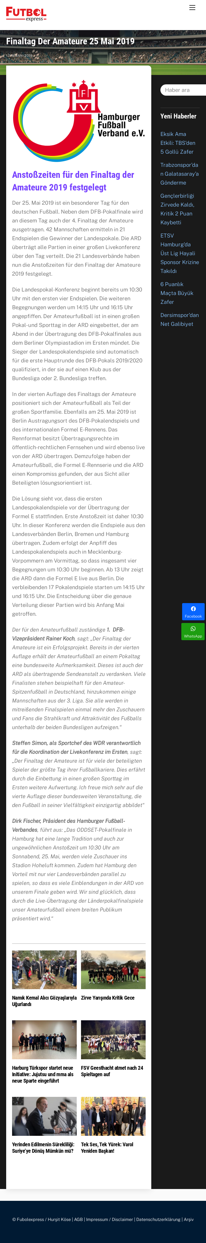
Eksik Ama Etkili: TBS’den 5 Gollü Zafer (177, 143)
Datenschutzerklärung (158, 1219)
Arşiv (189, 1219)
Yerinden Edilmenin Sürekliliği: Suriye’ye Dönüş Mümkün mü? (43, 1147)
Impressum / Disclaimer (109, 1219)
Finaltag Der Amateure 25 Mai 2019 (70, 41)
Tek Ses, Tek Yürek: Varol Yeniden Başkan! (107, 1147)
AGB (78, 1219)
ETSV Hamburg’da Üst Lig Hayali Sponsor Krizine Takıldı (179, 253)
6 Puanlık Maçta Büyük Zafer (176, 293)
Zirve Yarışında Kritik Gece (108, 998)
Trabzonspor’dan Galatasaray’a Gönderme (179, 174)
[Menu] (192, 7)
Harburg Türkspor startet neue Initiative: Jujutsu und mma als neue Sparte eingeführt (42, 1074)
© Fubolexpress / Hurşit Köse (41, 1219)
